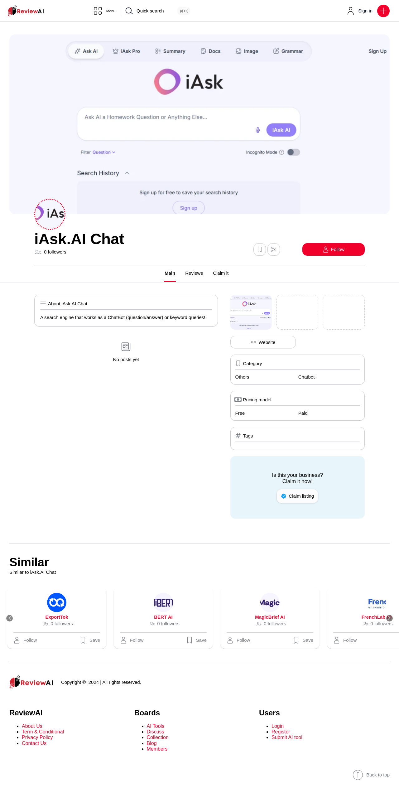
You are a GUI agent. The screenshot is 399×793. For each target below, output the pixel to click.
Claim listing (297, 496)
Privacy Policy (37, 738)
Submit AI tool (287, 738)
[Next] (387, 618)
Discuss (155, 732)
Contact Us (34, 743)
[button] (383, 11)
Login (278, 726)
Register (281, 732)
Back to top (371, 775)
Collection (158, 738)
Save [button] (92, 640)
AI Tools (156, 726)
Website (263, 343)
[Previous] (11, 618)
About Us (32, 726)
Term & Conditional (43, 732)
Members (157, 749)
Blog (152, 743)
